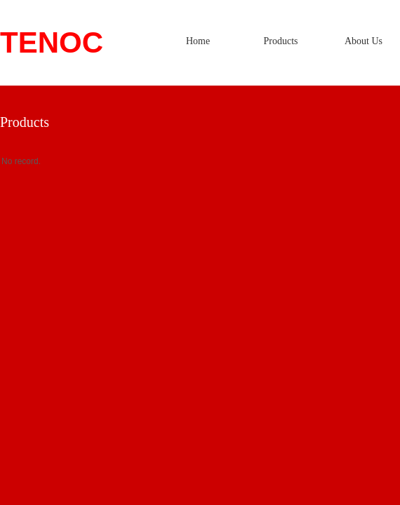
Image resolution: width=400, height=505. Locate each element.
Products (281, 41)
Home (198, 41)
